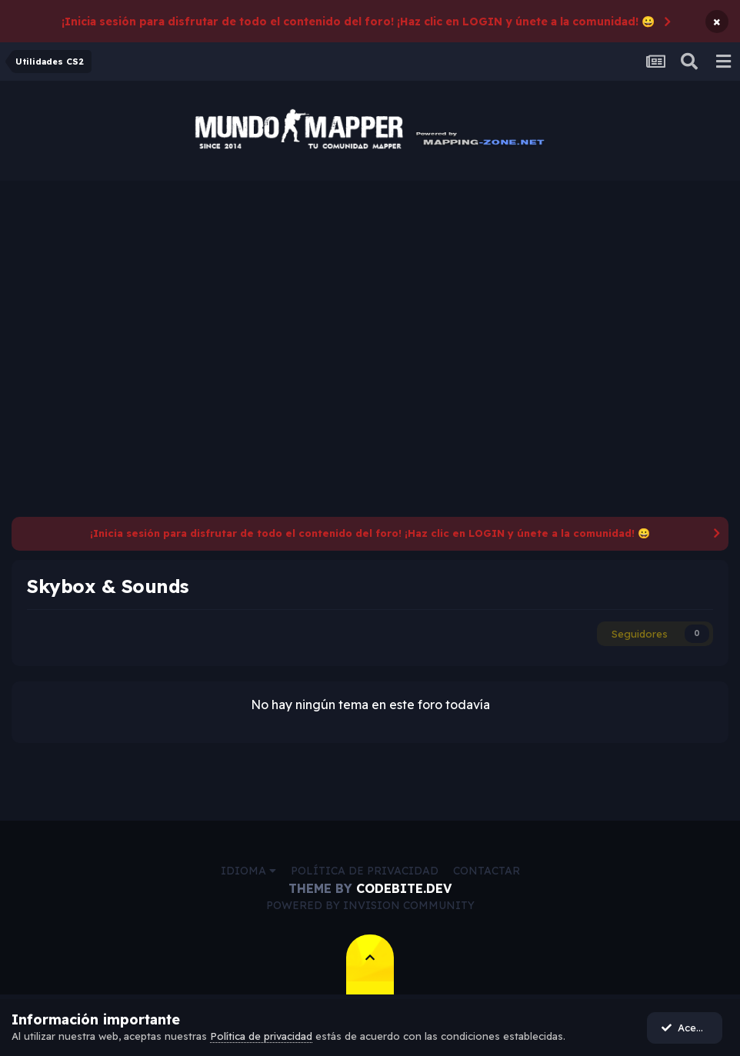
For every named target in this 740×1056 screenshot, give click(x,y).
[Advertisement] (370, 296)
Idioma (248, 871)
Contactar (486, 871)
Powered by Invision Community (370, 905)
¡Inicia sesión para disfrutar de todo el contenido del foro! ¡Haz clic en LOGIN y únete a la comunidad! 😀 (358, 21)
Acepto (686, 1027)
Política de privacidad (364, 871)
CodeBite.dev (404, 888)
